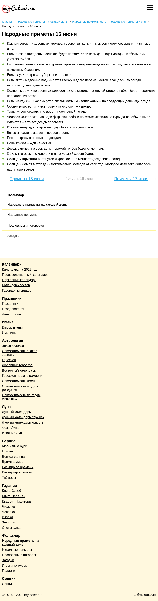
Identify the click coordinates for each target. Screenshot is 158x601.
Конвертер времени (17, 472)
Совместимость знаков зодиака (19, 352)
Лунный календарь (16, 412)
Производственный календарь (25, 274)
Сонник (7, 584)
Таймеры (9, 477)
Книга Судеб (11, 490)
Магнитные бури (14, 446)
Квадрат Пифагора (16, 501)
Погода (7, 451)
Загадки (13, 236)
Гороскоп (9, 360)
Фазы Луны (10, 427)
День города (11, 314)
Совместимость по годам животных (21, 397)
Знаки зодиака (13, 346)
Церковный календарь (19, 280)
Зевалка (8, 522)
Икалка (7, 517)
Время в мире (12, 462)
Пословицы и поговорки (25, 225)
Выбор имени (12, 327)
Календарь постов (16, 285)
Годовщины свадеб (16, 290)
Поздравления (13, 309)
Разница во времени (17, 467)
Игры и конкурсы (15, 565)
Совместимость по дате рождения (20, 388)
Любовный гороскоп (17, 365)
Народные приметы (22, 214)
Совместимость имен (18, 381)
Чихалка (8, 506)
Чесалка (8, 512)
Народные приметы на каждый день (37, 204)
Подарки (8, 570)
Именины (9, 332)
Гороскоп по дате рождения (23, 375)
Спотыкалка (11, 527)
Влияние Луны (13, 433)
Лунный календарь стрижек (23, 417)
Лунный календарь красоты (23, 422)
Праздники (10, 303)
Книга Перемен (13, 496)
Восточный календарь (19, 370)
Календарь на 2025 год (19, 269)
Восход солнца (13, 456)
